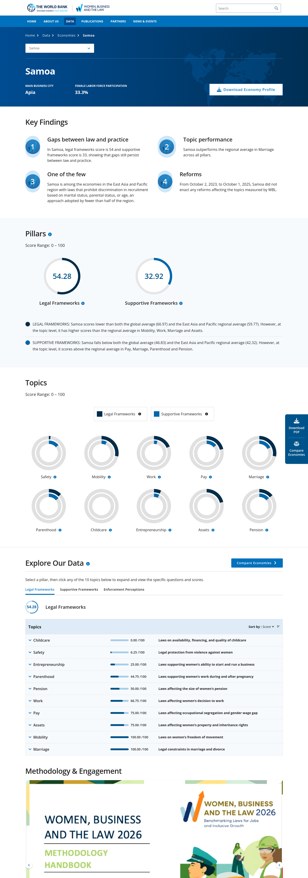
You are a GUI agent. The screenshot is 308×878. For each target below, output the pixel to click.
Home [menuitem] (31, 21)
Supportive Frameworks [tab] (79, 590)
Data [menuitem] (70, 21)
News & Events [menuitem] (145, 21)
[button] (59, 48)
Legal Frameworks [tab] (40, 590)
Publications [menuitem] (92, 21)
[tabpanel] (154, 678)
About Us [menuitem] (51, 21)
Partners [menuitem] (118, 21)
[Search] (248, 8)
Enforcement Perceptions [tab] (124, 590)
